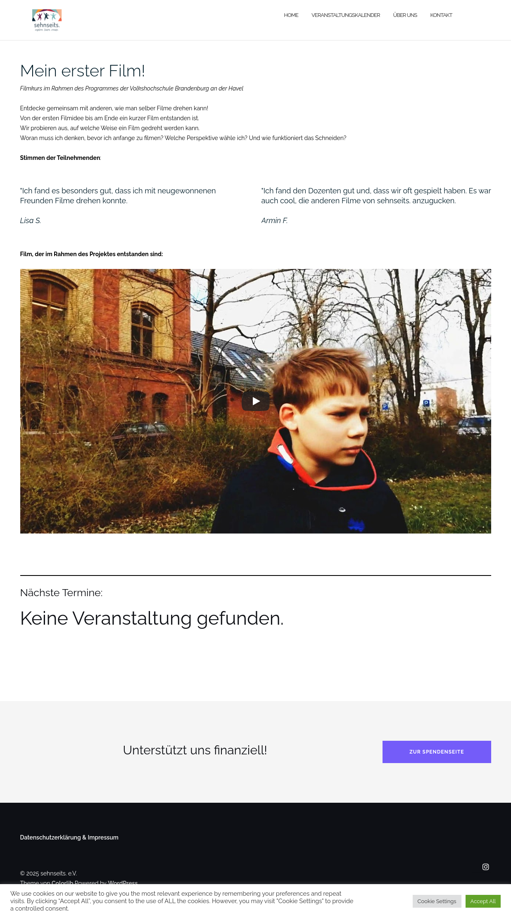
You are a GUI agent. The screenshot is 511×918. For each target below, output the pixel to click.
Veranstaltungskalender (345, 15)
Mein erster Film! (82, 70)
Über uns (405, 15)
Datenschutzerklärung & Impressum (69, 837)
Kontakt (441, 15)
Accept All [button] (483, 901)
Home (291, 15)
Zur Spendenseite (436, 752)
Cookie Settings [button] (437, 901)
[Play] (256, 401)
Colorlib (62, 883)
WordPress (123, 883)
